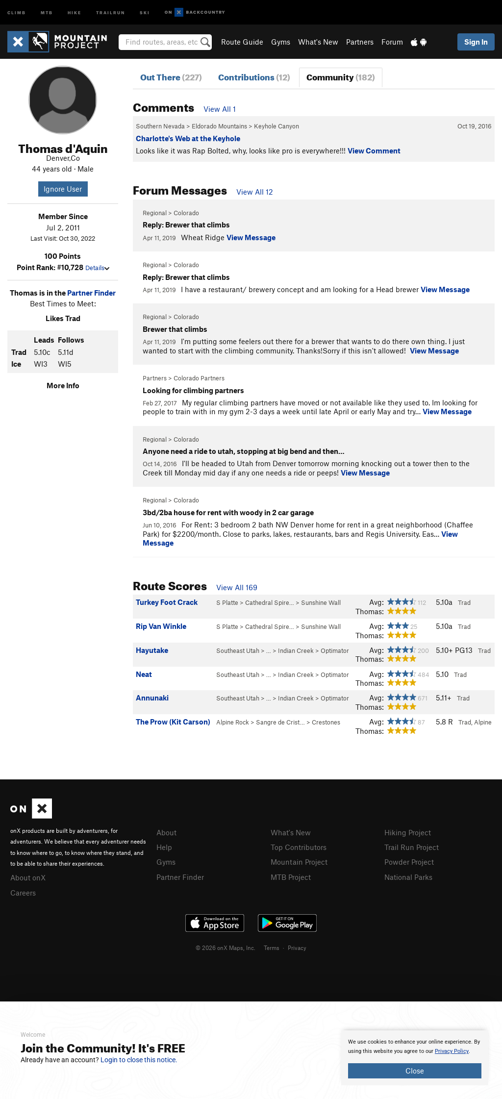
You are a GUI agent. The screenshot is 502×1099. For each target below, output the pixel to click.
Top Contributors (298, 846)
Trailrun (110, 12)
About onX (28, 877)
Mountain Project (299, 860)
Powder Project (409, 860)
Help (164, 846)
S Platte (227, 602)
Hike (74, 12)
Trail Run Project (411, 846)
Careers (23, 891)
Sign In (476, 41)
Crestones (326, 722)
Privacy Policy (452, 1051)
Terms (271, 946)
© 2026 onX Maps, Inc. (225, 946)
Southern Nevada (160, 126)
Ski (145, 12)
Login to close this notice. (138, 1060)
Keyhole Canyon (276, 126)
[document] (414, 1057)
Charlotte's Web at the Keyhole (188, 138)
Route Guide (242, 41)
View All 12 (254, 191)
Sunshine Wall (321, 602)
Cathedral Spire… (269, 602)
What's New (318, 41)
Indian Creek (296, 650)
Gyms (280, 41)
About (166, 832)
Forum (392, 41)
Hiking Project (407, 832)
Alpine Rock (232, 722)
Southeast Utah (237, 650)
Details (97, 268)
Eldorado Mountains (219, 126)
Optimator (335, 650)
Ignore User (63, 188)
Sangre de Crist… (280, 722)
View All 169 (236, 587)
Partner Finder (91, 292)
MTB (47, 12)
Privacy (297, 946)
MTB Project (291, 875)
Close (414, 1070)
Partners (360, 41)
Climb (16, 12)
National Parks (408, 875)
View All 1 (219, 108)
